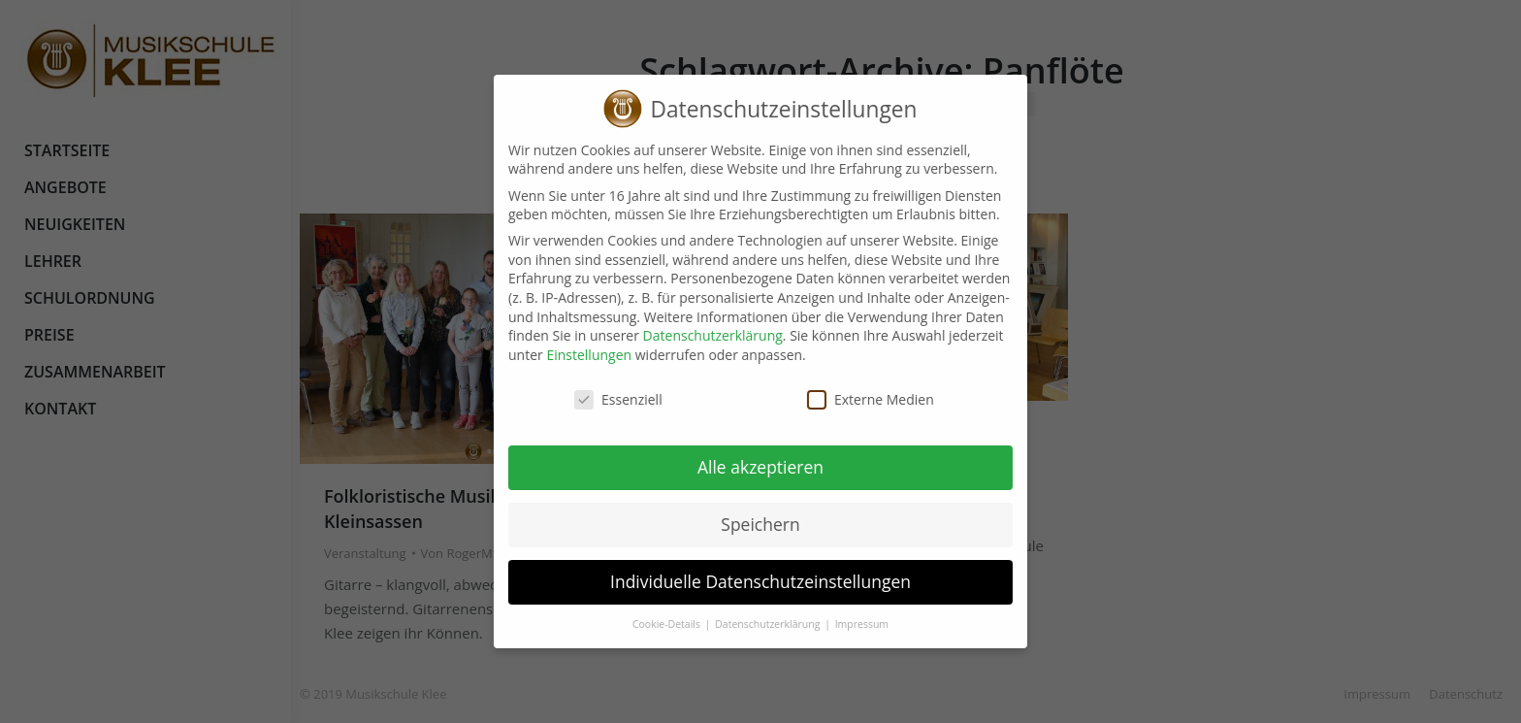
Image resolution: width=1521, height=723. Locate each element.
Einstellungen (573, 354)
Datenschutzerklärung (697, 335)
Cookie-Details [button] (652, 624)
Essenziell (603, 399)
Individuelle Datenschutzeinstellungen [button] (745, 581)
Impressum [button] (846, 624)
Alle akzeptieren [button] (745, 466)
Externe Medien (855, 399)
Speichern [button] (744, 524)
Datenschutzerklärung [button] (753, 624)
